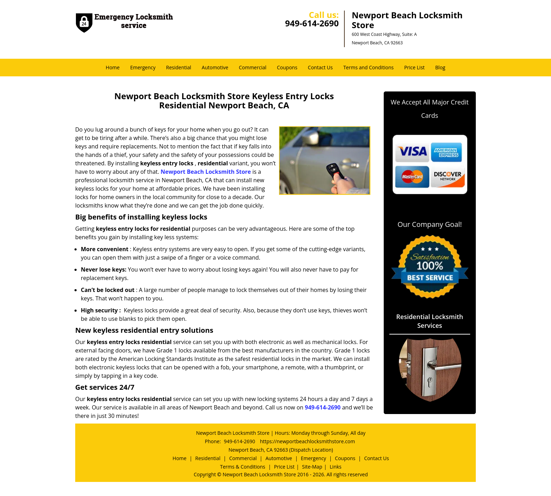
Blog (440, 67)
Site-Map (312, 466)
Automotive (215, 67)
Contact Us (320, 67)
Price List (414, 67)
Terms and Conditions (368, 67)
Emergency (142, 67)
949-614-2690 (312, 23)
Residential (179, 67)
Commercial (252, 67)
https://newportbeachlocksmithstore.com (307, 441)
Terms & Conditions (242, 466)
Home (113, 67)
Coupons (287, 67)
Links (335, 466)
